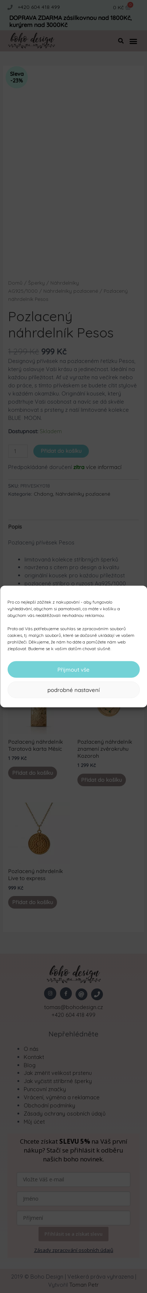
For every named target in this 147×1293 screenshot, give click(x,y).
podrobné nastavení (73, 689)
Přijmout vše (73, 669)
